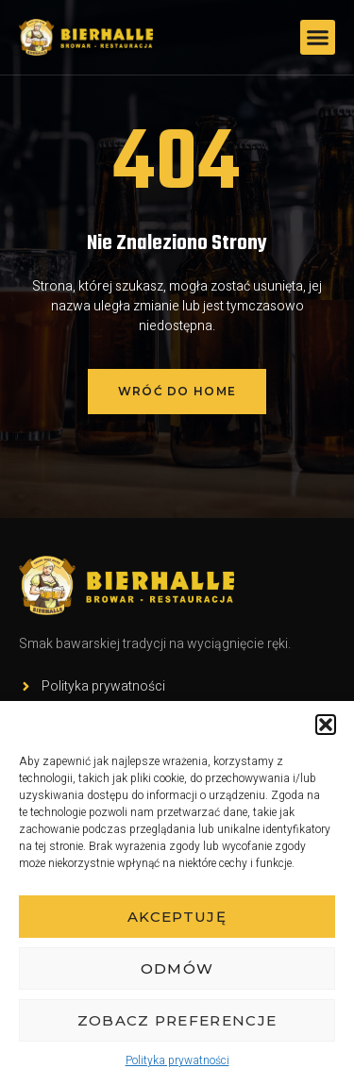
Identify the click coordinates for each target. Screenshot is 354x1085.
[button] (325, 724)
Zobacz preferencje (177, 1020)
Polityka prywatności (177, 1060)
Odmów (177, 968)
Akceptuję (177, 917)
